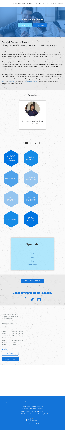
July (32, 261)
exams (4, 81)
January (32, 249)
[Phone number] (10, 354)
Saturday (14, 342)
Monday (14, 331)
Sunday (14, 344)
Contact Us (58, 402)
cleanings (11, 81)
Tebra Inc (15, 402)
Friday (14, 340)
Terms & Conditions (34, 402)
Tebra (39, 424)
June (32, 257)
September (32, 265)
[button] (62, 3)
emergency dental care (30, 81)
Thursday (14, 338)
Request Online (40, 25)
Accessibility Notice (47, 402)
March (32, 253)
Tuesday (14, 333)
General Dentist (32, 123)
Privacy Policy (23, 402)
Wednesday (14, 336)
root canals (20, 79)
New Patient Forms (32, 281)
